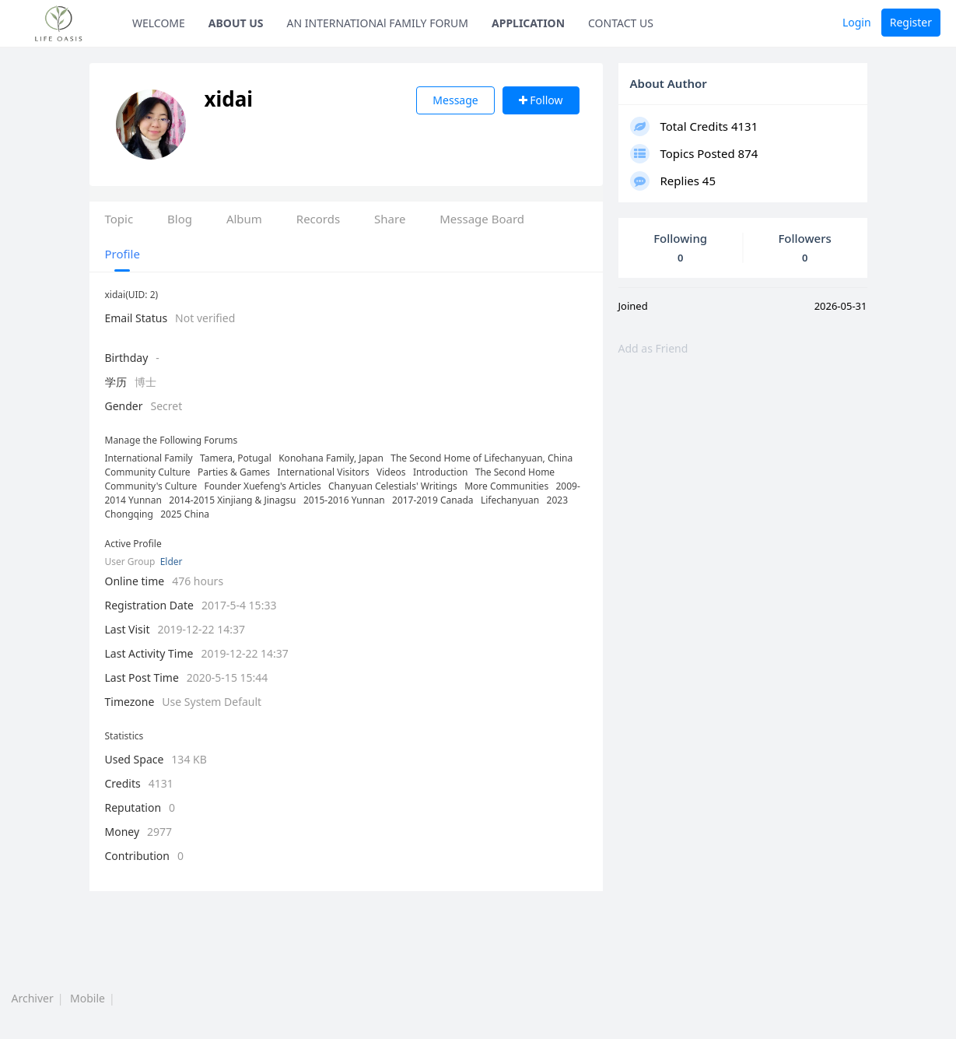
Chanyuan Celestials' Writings (392, 486)
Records (318, 218)
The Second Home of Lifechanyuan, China (481, 458)
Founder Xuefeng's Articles (263, 486)
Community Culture (148, 472)
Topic (119, 218)
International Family (149, 458)
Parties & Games (234, 472)
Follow (541, 100)
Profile (122, 254)
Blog (179, 218)
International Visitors (323, 472)
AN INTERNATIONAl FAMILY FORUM (378, 23)
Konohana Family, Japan (330, 458)
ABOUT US (236, 23)
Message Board (481, 218)
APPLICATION (528, 23)
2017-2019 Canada (432, 500)
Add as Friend (653, 348)
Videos (390, 472)
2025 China (184, 514)
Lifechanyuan (510, 500)
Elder (171, 561)
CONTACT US (620, 23)
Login (856, 22)
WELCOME (158, 23)
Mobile (87, 998)
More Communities (506, 486)
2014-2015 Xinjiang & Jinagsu (232, 500)
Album (244, 218)
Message (455, 100)
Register (911, 22)
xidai (243, 99)
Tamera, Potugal (235, 458)
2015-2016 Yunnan (344, 500)
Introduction (440, 472)
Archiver (33, 998)
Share (389, 218)
